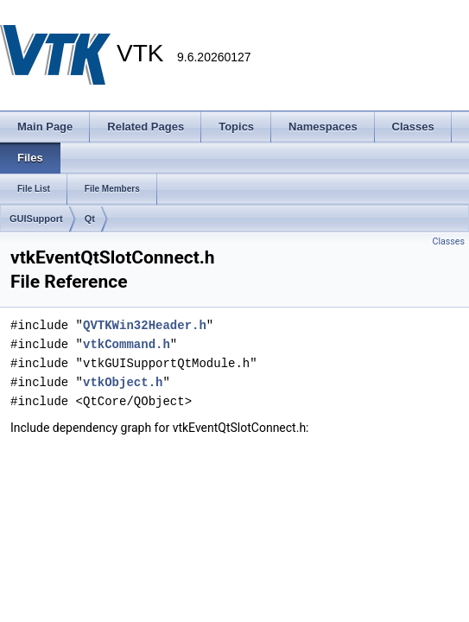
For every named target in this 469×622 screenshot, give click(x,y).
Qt (90, 218)
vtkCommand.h (126, 344)
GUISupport (36, 218)
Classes (449, 241)
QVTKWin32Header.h (144, 325)
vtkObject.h (122, 382)
